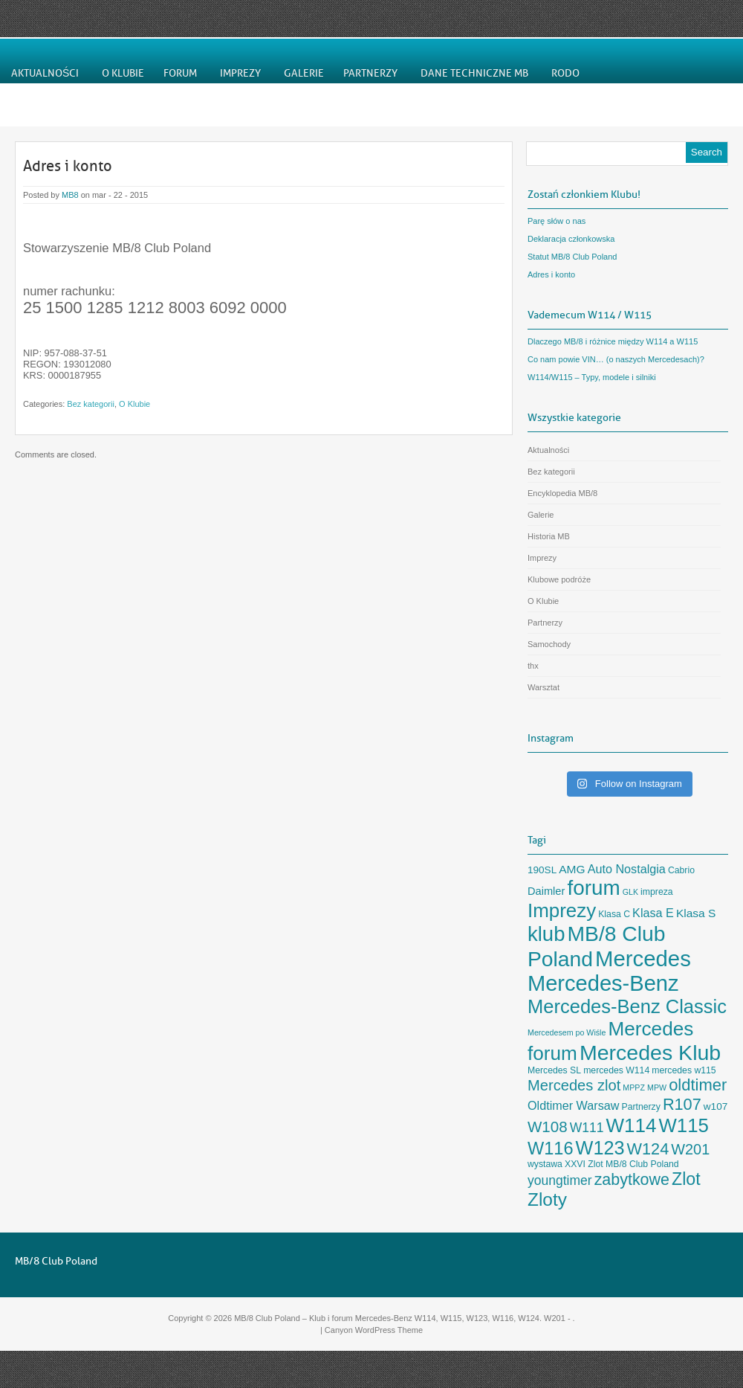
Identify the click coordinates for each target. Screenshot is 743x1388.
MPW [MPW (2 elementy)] (656, 1087)
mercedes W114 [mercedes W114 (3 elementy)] (616, 1070)
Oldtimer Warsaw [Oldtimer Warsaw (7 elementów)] (573, 1105)
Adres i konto (67, 166)
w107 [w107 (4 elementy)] (715, 1106)
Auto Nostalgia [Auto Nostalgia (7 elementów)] (627, 868)
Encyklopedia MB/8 (562, 493)
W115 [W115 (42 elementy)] (684, 1125)
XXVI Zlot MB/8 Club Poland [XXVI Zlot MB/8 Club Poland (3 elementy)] (622, 1164)
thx (533, 665)
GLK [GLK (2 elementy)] (630, 891)
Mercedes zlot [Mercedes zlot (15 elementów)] (574, 1085)
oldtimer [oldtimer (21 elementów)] (698, 1085)
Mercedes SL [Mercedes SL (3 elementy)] (554, 1070)
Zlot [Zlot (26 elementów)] (686, 1179)
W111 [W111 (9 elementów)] (587, 1127)
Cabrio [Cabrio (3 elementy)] (681, 870)
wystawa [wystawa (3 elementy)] (545, 1164)
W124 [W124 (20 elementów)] (648, 1149)
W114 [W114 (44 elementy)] (631, 1125)
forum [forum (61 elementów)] (593, 887)
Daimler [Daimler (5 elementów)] (546, 891)
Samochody (549, 644)
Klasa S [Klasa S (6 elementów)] (696, 913)
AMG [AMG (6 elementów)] (572, 869)
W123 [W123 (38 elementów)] (600, 1147)
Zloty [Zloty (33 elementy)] (547, 1199)
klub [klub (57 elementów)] (546, 933)
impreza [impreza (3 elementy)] (656, 892)
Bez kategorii (90, 403)
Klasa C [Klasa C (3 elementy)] (614, 914)
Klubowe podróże (559, 579)
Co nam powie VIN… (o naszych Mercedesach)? (616, 359)
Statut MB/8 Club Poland (572, 256)
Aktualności (548, 450)
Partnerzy (545, 622)
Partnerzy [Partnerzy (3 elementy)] (640, 1107)
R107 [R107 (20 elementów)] (682, 1104)
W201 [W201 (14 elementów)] (690, 1149)
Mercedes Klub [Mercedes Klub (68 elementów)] (650, 1052)
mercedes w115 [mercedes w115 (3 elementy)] (684, 1070)
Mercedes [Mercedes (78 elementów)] (643, 958)
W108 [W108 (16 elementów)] (548, 1126)
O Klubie (134, 403)
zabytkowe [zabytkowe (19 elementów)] (631, 1180)
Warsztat (543, 687)
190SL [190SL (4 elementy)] (542, 869)
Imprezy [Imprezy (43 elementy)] (562, 910)
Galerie (541, 514)
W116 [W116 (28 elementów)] (550, 1148)
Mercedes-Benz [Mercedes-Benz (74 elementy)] (603, 983)
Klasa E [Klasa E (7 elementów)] (653, 912)
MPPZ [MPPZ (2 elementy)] (634, 1087)
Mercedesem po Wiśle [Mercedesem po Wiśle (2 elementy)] (567, 1032)
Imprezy (542, 557)
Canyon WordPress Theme (374, 1330)
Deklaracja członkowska (571, 238)
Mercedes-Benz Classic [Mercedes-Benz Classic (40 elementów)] (627, 1006)
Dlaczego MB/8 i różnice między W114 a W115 (613, 341)
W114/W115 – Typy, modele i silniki (592, 377)
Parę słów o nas (556, 220)
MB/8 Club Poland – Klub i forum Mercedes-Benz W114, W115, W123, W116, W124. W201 (399, 1318)
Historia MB (549, 536)
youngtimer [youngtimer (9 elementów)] (560, 1180)
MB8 (70, 194)
